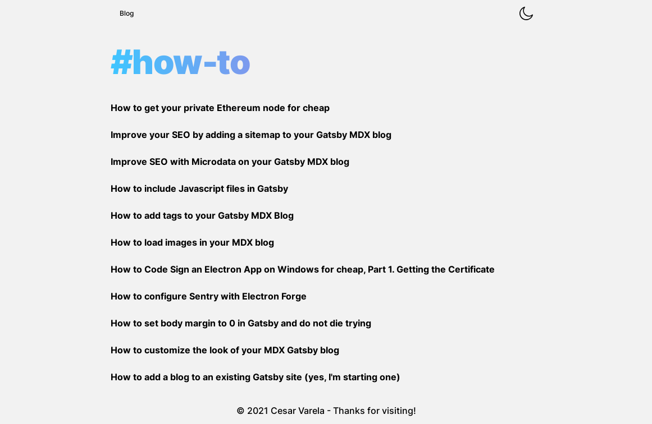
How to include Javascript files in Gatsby (199, 188)
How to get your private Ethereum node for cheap (220, 107)
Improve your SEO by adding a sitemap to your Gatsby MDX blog (251, 134)
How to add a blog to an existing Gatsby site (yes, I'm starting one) (255, 376)
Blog (127, 13)
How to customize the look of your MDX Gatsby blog (225, 350)
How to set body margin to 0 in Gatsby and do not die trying (241, 323)
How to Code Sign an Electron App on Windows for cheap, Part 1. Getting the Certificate (303, 269)
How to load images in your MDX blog (192, 242)
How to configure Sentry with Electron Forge (209, 296)
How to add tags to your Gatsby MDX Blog (202, 215)
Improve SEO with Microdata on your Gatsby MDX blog (230, 161)
